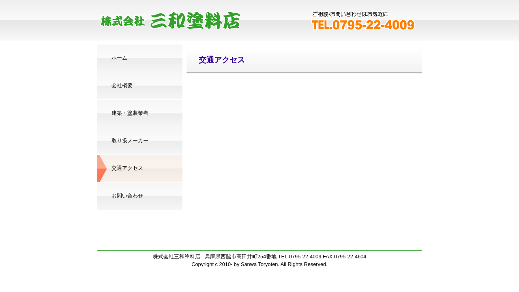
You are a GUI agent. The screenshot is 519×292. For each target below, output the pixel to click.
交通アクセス (127, 168)
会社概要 (122, 85)
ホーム (119, 58)
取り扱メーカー (130, 140)
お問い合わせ (127, 196)
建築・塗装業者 (130, 113)
